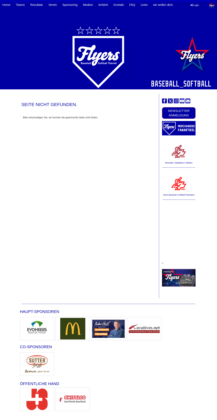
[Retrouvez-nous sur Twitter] (170, 101)
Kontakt (119, 4)
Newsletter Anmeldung (179, 113)
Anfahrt (103, 4)
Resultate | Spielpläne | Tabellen (178, 163)
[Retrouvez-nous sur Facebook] (164, 101)
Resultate (36, 4)
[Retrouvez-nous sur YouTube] (182, 101)
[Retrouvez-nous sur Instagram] (176, 101)
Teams (20, 4)
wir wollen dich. (163, 4)
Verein (52, 4)
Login (194, 5)
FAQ (132, 4)
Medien (88, 4)
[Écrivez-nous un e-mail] (187, 101)
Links (144, 4)
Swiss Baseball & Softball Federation (178, 195)
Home (6, 4)
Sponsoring (69, 4)
